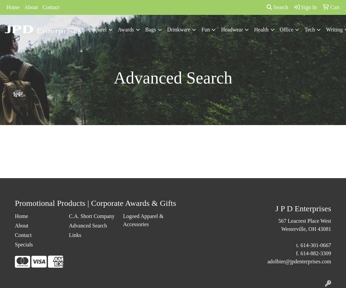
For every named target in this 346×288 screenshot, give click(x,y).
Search (277, 7)
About (31, 7)
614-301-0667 (315, 245)
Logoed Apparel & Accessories (143, 220)
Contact (51, 7)
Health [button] (261, 29)
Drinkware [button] (178, 29)
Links (75, 235)
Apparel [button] (98, 29)
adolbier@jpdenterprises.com (299, 261)
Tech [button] (309, 29)
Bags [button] (150, 29)
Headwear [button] (232, 29)
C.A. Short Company (92, 216)
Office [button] (287, 29)
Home (13, 7)
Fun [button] (205, 29)
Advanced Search (88, 226)
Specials (24, 244)
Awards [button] (126, 29)
